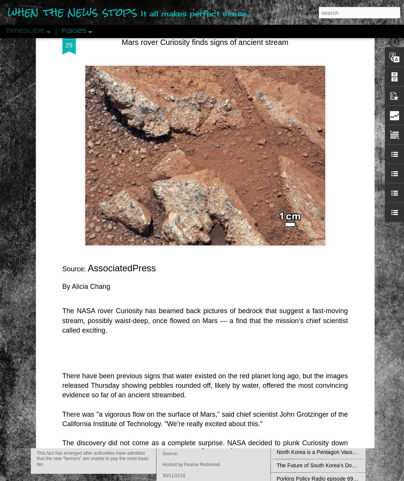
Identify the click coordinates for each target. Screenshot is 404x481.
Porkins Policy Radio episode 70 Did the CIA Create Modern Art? (261, 445)
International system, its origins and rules (325, 385)
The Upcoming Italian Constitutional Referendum (334, 359)
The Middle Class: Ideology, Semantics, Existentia (335, 292)
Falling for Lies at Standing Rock (315, 345)
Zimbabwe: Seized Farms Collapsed (110, 400)
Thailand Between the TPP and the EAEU (326, 439)
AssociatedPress (122, 128)
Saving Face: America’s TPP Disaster (321, 319)
